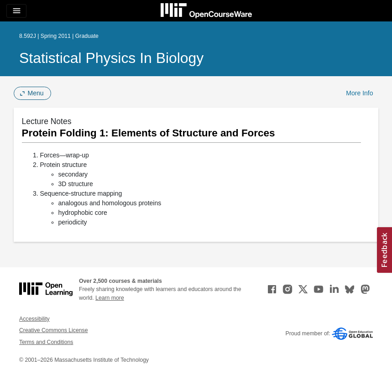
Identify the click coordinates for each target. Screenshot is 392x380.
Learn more (109, 298)
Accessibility (34, 319)
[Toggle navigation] (16, 11)
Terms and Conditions (46, 342)
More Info (359, 93)
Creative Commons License (53, 330)
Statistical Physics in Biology (111, 58)
